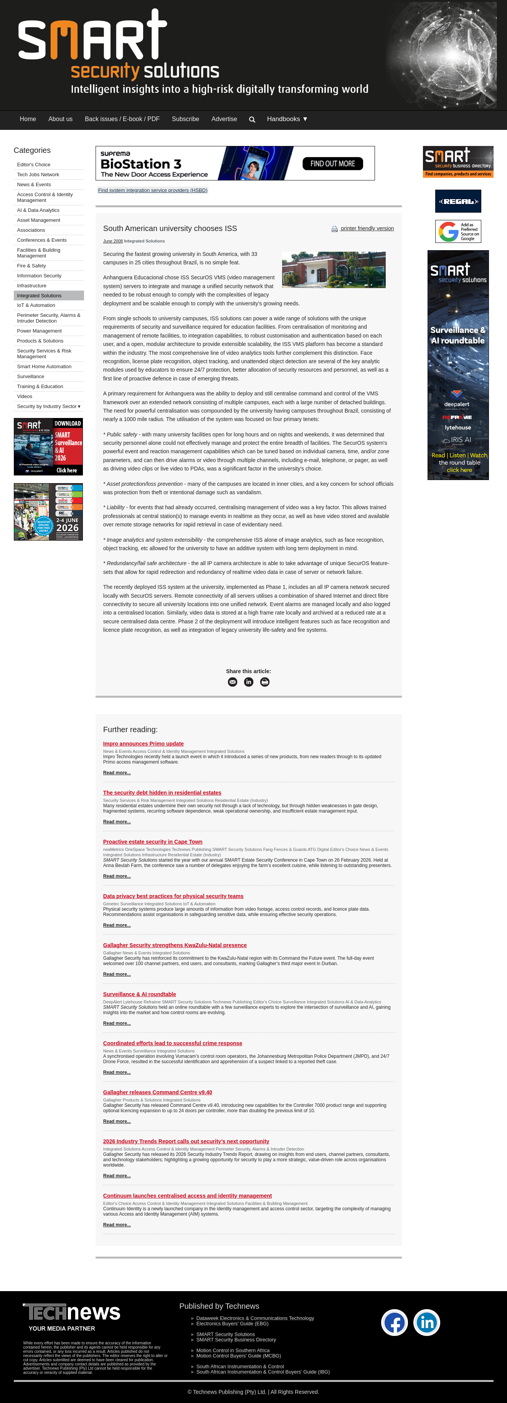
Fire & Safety (31, 266)
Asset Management (38, 220)
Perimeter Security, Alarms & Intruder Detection (49, 318)
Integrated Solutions (39, 295)
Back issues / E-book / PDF (122, 119)
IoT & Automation (36, 305)
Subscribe (185, 119)
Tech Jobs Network (38, 174)
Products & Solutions (40, 341)
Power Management (39, 331)
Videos (25, 396)
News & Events (34, 184)
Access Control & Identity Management (45, 197)
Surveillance (31, 376)
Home (28, 119)
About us (60, 119)
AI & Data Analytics (38, 210)
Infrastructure (32, 285)
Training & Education (40, 386)
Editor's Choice (34, 164)
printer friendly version (362, 228)
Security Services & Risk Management (44, 353)
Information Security (39, 276)
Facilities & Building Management (39, 253)
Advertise (224, 119)
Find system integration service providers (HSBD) (153, 190)
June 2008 (113, 241)
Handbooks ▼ (288, 119)
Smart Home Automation (45, 366)
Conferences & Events (42, 240)
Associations (31, 230)
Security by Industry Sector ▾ (49, 406)
